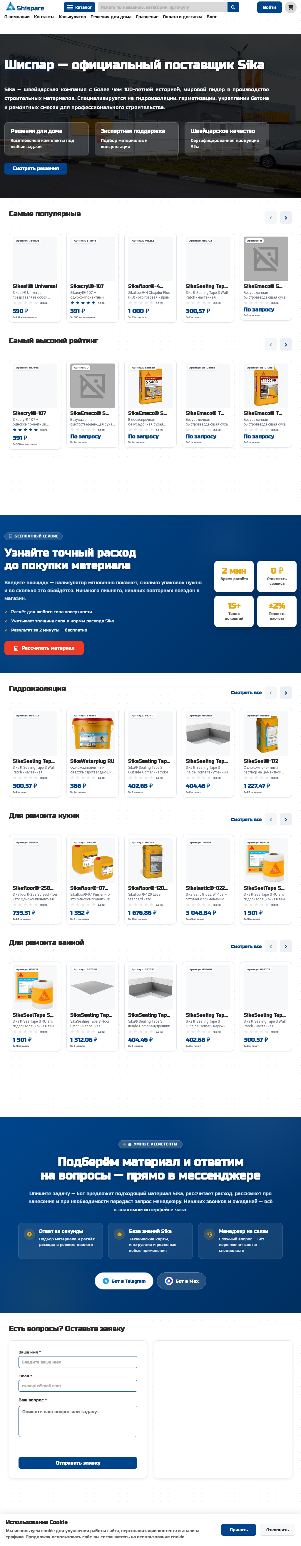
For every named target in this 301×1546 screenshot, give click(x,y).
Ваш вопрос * (33, 1402)
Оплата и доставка (182, 16)
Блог (212, 16)
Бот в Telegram (124, 1283)
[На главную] (25, 7)
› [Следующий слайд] (286, 219)
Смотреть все (246, 694)
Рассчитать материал (44, 650)
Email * (25, 1378)
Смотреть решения (36, 168)
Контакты (44, 16)
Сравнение (147, 16)
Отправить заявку (78, 1465)
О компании (17, 16)
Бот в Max (181, 1283)
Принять (239, 1529)
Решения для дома (111, 16)
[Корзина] (291, 7)
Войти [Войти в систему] (269, 7)
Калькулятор (72, 16)
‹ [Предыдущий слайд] (271, 219)
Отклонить (277, 1529)
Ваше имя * (30, 1354)
